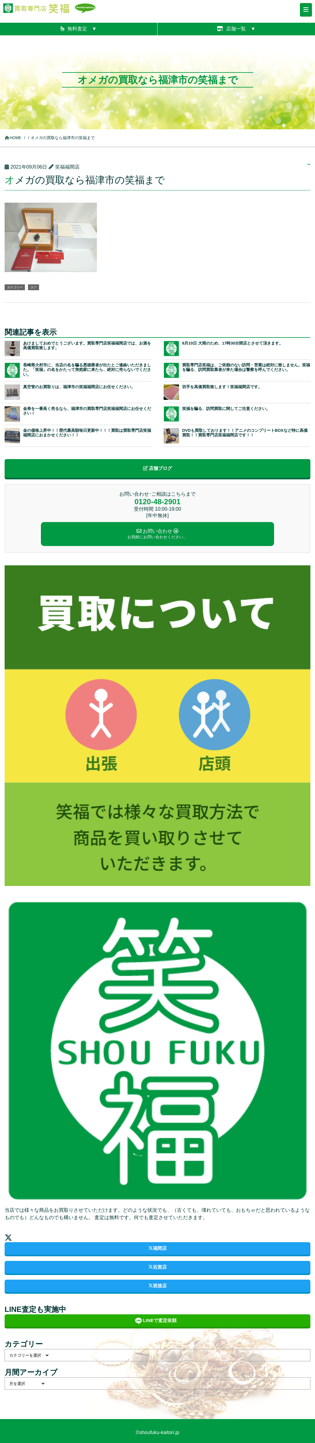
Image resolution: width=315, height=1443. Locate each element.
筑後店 (157, 1285)
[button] (51, 237)
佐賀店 (157, 1266)
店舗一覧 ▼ (236, 28)
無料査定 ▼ (79, 28)
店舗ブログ (157, 468)
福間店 (157, 1248)
